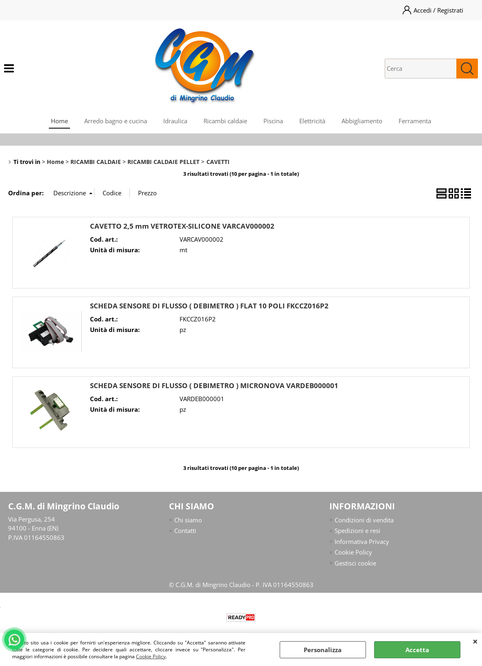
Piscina (273, 121)
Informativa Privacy (362, 541)
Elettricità (312, 121)
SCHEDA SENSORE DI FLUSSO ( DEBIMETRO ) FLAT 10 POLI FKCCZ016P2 (209, 305)
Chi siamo (188, 520)
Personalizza (323, 650)
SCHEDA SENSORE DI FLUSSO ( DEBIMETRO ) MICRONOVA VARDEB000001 (214, 385)
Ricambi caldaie (225, 121)
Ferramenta (415, 121)
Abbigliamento (362, 121)
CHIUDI (475, 641)
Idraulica (175, 121)
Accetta (417, 650)
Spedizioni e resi (357, 530)
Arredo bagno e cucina (115, 121)
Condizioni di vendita (364, 520)
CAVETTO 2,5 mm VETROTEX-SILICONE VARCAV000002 (182, 226)
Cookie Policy (151, 656)
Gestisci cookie (355, 563)
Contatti (185, 530)
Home (59, 121)
